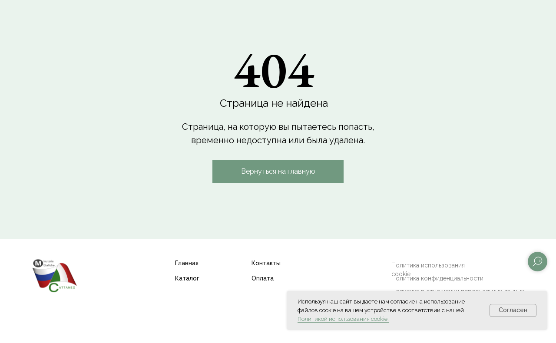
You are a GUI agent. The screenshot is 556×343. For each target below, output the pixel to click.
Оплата (263, 278)
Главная (187, 263)
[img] (54, 275)
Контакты (266, 263)
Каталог (187, 278)
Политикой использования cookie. (343, 319)
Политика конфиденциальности (437, 278)
